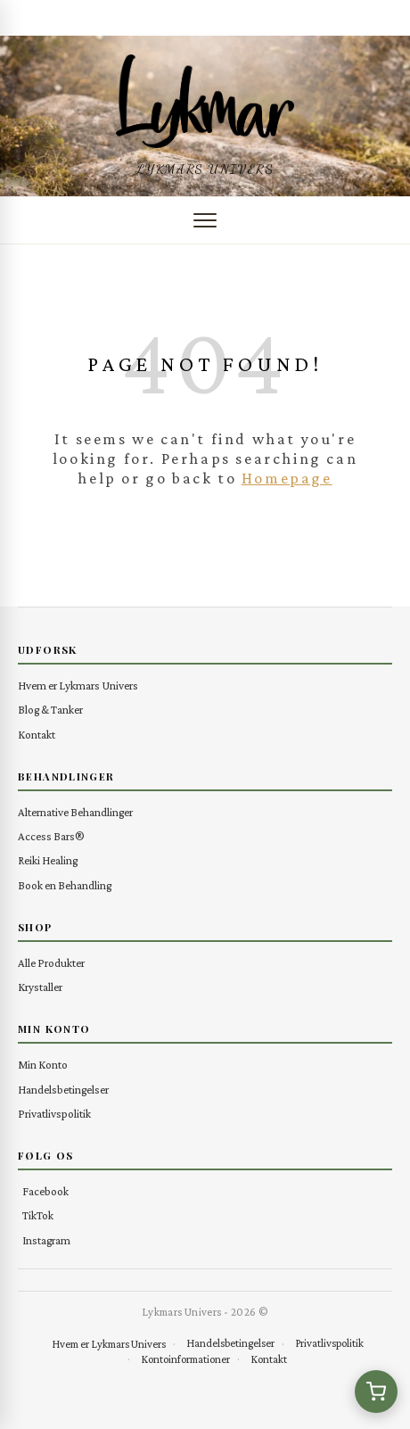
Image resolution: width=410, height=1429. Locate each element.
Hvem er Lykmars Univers (78, 685)
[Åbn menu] (205, 220)
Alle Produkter (51, 963)
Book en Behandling (64, 885)
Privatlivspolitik (54, 1113)
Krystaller (40, 987)
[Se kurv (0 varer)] (376, 1391)
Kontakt (36, 734)
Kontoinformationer (185, 1359)
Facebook (45, 1191)
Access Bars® (51, 836)
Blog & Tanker (50, 709)
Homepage (287, 478)
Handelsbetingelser (63, 1089)
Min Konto (43, 1064)
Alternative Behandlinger (75, 812)
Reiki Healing (48, 860)
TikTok (37, 1215)
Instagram (46, 1240)
